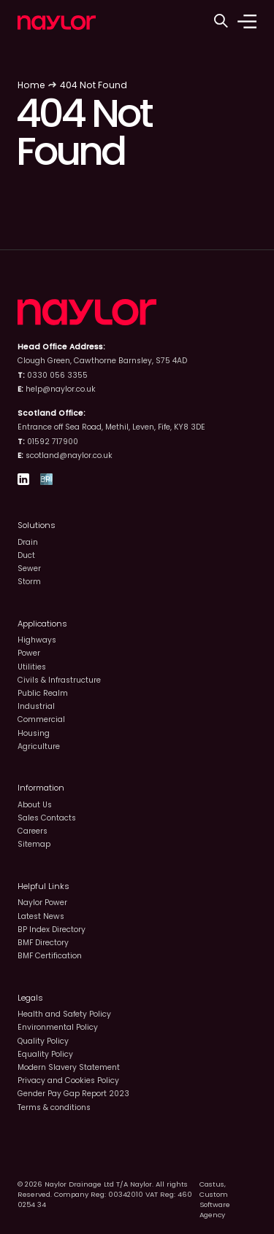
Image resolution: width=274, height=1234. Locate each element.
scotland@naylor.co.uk (69, 455)
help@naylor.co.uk (61, 389)
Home (31, 85)
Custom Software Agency (214, 1204)
